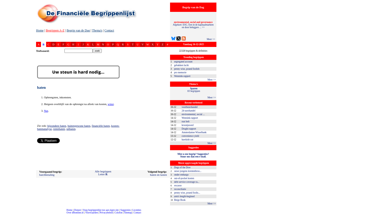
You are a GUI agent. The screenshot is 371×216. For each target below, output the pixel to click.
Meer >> (211, 39)
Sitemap (128, 212)
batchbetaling (46, 174)
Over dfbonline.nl (74, 212)
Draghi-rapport (189, 128)
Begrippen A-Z (55, 30)
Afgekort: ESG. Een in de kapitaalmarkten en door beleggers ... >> (193, 25)
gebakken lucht (181, 65)
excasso (178, 185)
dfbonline (366, 214)
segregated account (183, 61)
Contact (109, 30)
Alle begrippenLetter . (103, 173)
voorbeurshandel (190, 107)
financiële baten (101, 125)
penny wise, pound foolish (186, 69)
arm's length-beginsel (184, 196)
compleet (3, 214)
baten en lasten (158, 174)
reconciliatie (180, 189)
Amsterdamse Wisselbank (194, 132)
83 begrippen (194, 89)
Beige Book (179, 200)
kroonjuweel (188, 125)
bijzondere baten (56, 125)
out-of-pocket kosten (184, 178)
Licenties (136, 210)
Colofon (119, 212)
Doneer (77, 210)
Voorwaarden (91, 212)
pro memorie (180, 72)
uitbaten (70, 128)
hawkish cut (187, 139)
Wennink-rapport (182, 76)
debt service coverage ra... (186, 182)
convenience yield (190, 136)
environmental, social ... (193, 114)
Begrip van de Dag (78, 30)
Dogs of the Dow (182, 167)
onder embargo (181, 174)
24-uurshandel (188, 110)
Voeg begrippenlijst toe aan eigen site (101, 210)
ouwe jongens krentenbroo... (187, 171)
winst (111, 104)
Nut (46, 110)
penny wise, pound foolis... (187, 192)
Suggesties (125, 210)
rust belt (185, 121)
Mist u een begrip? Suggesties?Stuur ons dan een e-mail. (193, 155)
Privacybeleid (106, 212)
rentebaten (59, 128)
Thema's (97, 30)
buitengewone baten (79, 125)
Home (40, 30)
